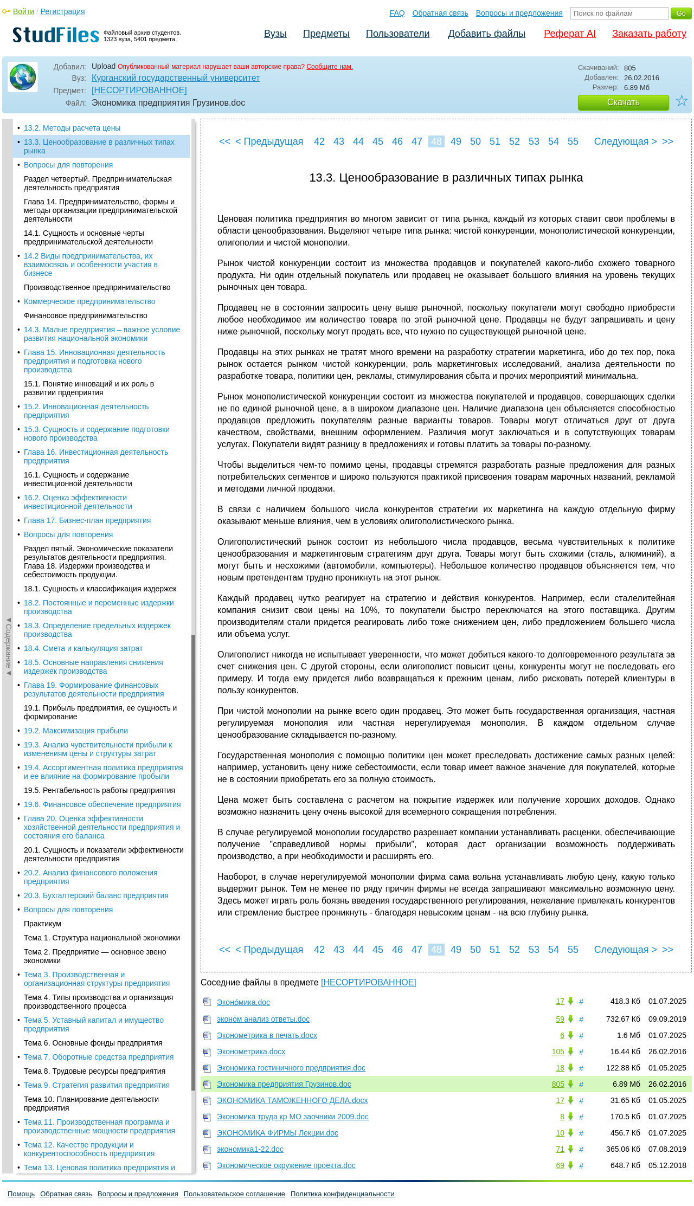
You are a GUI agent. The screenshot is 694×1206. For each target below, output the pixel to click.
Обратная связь (440, 13)
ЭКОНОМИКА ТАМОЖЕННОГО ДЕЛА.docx (292, 1100)
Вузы (275, 33)
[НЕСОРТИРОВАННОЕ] (139, 90)
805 (558, 1084)
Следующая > (625, 141)
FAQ (397, 13)
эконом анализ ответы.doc (263, 1019)
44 (358, 141)
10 (560, 1132)
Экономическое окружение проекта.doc (286, 1165)
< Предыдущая (269, 141)
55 (573, 141)
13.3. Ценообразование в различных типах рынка (99, 146)
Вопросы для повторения (68, 164)
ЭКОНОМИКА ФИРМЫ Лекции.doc (277, 1132)
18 (560, 1067)
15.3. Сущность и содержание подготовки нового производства (97, 433)
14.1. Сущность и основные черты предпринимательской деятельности (88, 237)
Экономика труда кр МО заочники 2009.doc (293, 1116)
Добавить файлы (486, 33)
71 (560, 1149)
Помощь (21, 1194)
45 (377, 141)
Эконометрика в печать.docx (267, 1035)
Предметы (326, 33)
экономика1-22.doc (250, 1149)
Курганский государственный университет (176, 77)
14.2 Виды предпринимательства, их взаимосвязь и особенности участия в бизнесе (91, 264)
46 (397, 141)
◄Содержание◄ (8, 308)
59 (560, 1019)
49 (456, 141)
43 (338, 141)
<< (224, 141)
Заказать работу (649, 33)
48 (436, 141)
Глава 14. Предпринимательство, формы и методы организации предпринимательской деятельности (100, 210)
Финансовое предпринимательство (85, 315)
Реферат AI (570, 33)
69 (560, 1165)
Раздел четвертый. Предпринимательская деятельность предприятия (98, 183)
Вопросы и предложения (519, 13)
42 (319, 141)
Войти (23, 11)
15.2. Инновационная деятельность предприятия (86, 411)
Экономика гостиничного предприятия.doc (291, 1067)
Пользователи (397, 33)
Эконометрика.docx (251, 1051)
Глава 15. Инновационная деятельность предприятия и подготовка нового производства (94, 361)
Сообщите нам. (329, 66)
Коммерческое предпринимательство (90, 301)
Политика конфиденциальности (343, 1194)
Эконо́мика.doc (243, 1002)
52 (514, 141)
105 (558, 1051)
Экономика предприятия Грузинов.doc (284, 1084)
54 (553, 141)
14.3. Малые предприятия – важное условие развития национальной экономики (102, 334)
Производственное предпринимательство (97, 287)
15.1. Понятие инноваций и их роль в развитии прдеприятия (89, 388)
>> (667, 141)
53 (534, 141)
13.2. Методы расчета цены (72, 128)
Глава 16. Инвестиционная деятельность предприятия (96, 456)
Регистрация (63, 11)
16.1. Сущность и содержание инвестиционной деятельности (78, 479)
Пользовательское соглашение (234, 1194)
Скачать (623, 102)
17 (560, 1001)
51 (495, 141)
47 (417, 141)
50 (475, 141)
